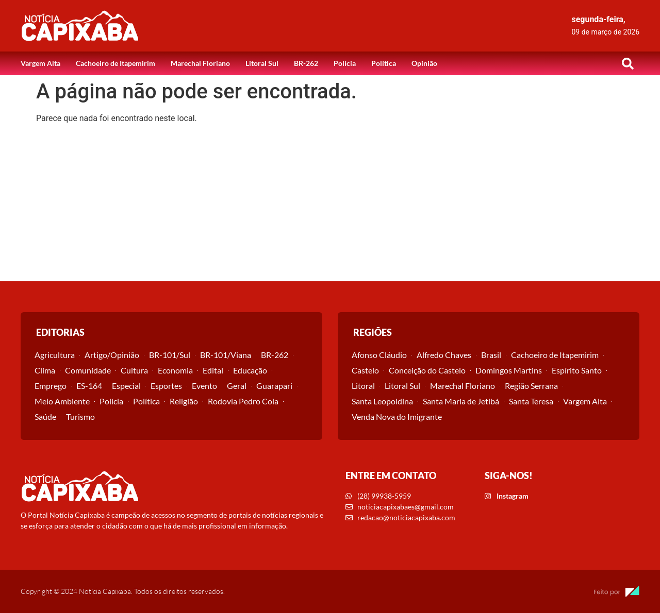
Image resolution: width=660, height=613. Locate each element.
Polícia (345, 63)
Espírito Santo (577, 370)
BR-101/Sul (169, 355)
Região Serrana (531, 385)
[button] (627, 63)
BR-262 (306, 63)
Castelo (365, 370)
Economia (175, 370)
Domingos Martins (508, 370)
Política (383, 63)
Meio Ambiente (62, 401)
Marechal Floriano (200, 63)
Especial (126, 385)
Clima (45, 370)
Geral (236, 385)
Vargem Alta (40, 63)
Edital (213, 370)
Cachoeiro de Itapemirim (115, 63)
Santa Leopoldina (382, 401)
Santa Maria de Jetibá (461, 401)
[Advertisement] (330, 204)
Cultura (134, 370)
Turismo (80, 416)
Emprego (51, 385)
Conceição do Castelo (427, 370)
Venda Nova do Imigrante (397, 416)
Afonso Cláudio (379, 355)
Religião (184, 401)
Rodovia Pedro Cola (243, 401)
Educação (250, 370)
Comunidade (88, 370)
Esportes (166, 385)
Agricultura (55, 355)
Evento (204, 385)
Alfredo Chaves (444, 355)
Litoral (363, 385)
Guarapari (274, 385)
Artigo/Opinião (112, 355)
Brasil (491, 355)
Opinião (424, 63)
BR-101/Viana (225, 355)
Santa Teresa (531, 401)
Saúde (45, 416)
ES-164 (89, 385)
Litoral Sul (261, 63)
